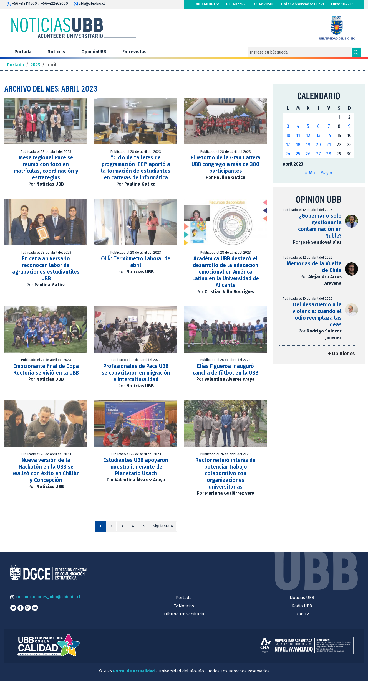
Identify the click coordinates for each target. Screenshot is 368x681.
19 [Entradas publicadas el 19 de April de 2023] (308, 144)
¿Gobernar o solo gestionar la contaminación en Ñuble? (320, 226)
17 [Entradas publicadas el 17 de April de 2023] (288, 144)
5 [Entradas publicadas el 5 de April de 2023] (308, 126)
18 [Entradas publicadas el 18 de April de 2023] (298, 144)
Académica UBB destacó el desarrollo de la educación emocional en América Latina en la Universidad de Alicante (225, 271)
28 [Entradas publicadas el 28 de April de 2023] (328, 153)
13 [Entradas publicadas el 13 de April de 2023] (318, 135)
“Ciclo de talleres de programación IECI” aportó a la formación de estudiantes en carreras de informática (135, 167)
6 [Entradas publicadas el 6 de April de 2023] (318, 126)
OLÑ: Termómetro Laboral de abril (135, 261)
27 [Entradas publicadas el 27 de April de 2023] (318, 153)
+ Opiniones (341, 354)
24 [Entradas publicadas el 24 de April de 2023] (288, 153)
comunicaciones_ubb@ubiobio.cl (45, 596)
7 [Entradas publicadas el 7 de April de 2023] (329, 126)
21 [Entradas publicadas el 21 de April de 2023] (329, 144)
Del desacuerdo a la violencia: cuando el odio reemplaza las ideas (317, 314)
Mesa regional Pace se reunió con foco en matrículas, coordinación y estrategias (46, 167)
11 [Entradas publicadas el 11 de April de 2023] (298, 135)
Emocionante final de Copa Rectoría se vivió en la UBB (46, 369)
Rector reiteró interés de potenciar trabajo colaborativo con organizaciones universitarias (225, 473)
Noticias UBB (302, 597)
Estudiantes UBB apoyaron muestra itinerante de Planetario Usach (135, 467)
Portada (22, 51)
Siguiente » (163, 526)
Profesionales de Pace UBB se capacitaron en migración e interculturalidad (136, 373)
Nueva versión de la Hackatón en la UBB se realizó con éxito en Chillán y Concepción (46, 470)
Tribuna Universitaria (183, 613)
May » (326, 173)
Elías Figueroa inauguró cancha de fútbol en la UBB (225, 369)
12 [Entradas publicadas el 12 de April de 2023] (308, 135)
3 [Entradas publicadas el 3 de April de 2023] (288, 126)
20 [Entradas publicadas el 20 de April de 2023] (318, 144)
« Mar (311, 173)
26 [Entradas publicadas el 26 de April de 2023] (308, 153)
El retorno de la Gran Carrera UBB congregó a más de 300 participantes (225, 164)
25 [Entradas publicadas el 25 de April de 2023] (298, 153)
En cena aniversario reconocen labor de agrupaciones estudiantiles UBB (46, 268)
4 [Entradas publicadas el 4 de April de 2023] (298, 126)
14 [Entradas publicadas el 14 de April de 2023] (329, 135)
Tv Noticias (184, 605)
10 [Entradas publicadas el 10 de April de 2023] (288, 135)
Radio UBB (302, 605)
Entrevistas (134, 51)
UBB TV (302, 613)
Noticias (56, 51)
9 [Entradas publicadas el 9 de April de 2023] (349, 126)
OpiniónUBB (93, 51)
